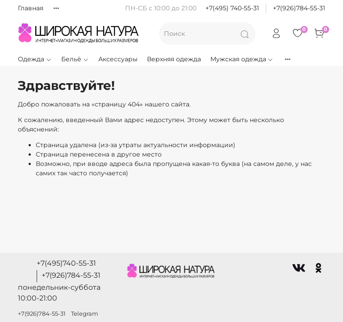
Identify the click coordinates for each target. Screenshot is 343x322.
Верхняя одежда (174, 59)
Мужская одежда (242, 59)
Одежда (35, 59)
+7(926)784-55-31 (299, 8)
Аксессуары (118, 59)
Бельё (75, 59)
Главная (30, 8)
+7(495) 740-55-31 (232, 8)
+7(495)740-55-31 (66, 263)
